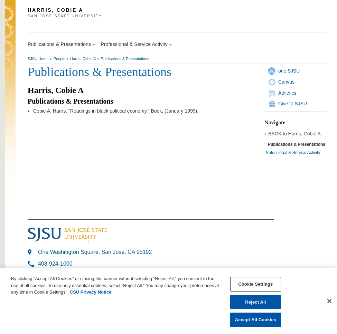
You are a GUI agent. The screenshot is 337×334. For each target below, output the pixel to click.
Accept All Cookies (256, 319)
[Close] (329, 301)
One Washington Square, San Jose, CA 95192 (95, 252)
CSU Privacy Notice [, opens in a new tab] (91, 292)
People (59, 59)
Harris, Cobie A (83, 59)
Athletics (287, 93)
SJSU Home (38, 59)
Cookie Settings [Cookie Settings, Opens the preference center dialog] (255, 284)
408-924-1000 (55, 264)
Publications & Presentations (125, 59)
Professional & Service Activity (292, 152)
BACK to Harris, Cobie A (294, 133)
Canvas (286, 82)
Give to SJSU (292, 103)
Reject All (255, 302)
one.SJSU (289, 71)
